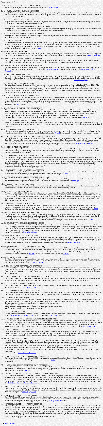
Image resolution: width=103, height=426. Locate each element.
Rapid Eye (75, 181)
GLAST (90, 219)
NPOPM (32, 254)
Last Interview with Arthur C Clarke (21, 315)
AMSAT (66, 254)
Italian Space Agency (81, 80)
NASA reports (53, 7)
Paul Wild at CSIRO (36, 262)
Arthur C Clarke (53, 315)
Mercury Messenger (55, 400)
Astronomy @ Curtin (29, 392)
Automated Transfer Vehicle (27, 353)
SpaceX (57, 133)
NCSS (53, 360)
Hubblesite (91, 143)
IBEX (19, 105)
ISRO (39, 48)
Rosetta (65, 174)
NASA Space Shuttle (93, 55)
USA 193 (27, 370)
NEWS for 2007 (10, 423)
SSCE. (96, 209)
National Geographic (52, 69)
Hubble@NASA (81, 143)
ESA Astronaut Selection (28, 287)
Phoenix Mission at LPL (75, 243)
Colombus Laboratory (31, 383)
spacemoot (84, 117)
